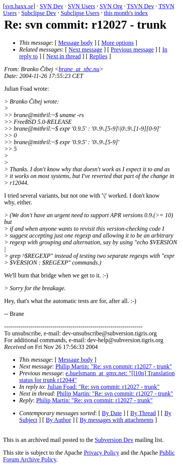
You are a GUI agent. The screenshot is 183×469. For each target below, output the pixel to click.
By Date (112, 413)
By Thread (143, 413)
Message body (75, 43)
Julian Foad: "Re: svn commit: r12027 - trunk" (103, 387)
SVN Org (110, 6)
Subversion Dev (114, 440)
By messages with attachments (116, 420)
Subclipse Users (80, 13)
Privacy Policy (101, 452)
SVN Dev (51, 6)
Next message (85, 49)
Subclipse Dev (38, 13)
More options (117, 43)
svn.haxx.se (19, 6)
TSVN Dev (140, 6)
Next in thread (63, 56)
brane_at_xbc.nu (79, 69)
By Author (58, 420)
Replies (98, 56)
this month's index (126, 13)
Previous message (132, 49)
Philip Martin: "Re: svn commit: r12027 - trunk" (113, 366)
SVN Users (81, 6)
